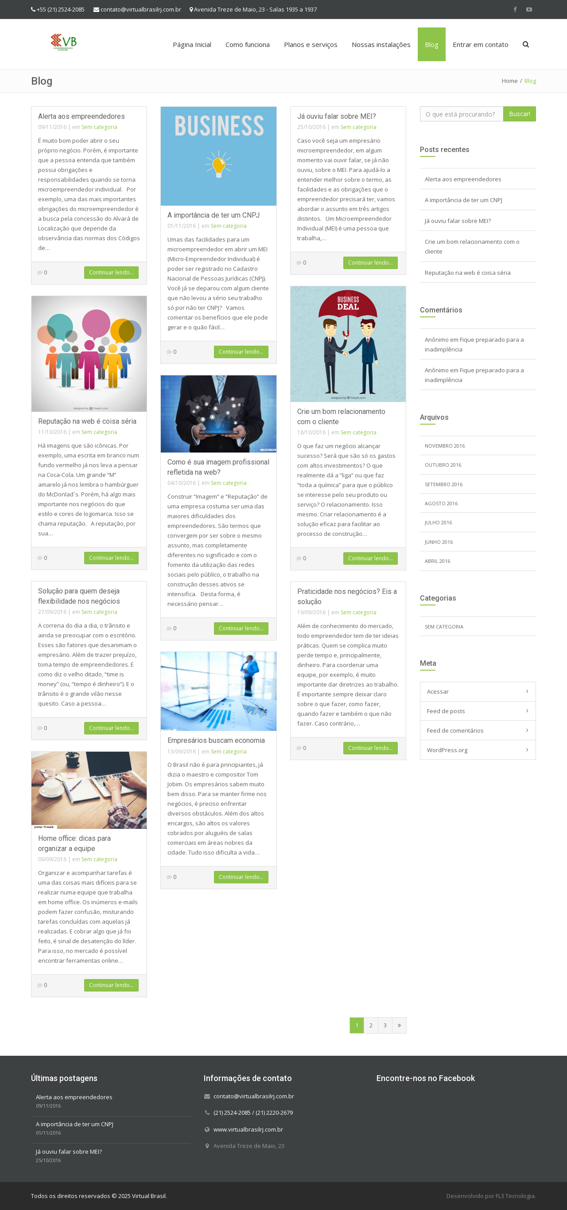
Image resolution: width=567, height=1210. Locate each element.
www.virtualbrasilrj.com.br (248, 1129)
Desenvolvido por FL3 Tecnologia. (491, 1196)
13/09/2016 (181, 751)
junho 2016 (439, 542)
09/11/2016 (52, 127)
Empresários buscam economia (216, 740)
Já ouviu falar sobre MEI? (336, 116)
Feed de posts (446, 711)
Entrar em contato (481, 44)
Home (510, 81)
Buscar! (519, 113)
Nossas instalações (381, 44)
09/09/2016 (52, 859)
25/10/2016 (311, 127)
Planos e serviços (311, 44)
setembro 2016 (443, 484)
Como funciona (247, 44)
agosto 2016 (441, 503)
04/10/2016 (181, 483)
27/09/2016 (52, 612)
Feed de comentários (455, 730)
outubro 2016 (443, 464)
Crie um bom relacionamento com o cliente (472, 246)
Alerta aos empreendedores (81, 116)
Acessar (438, 691)
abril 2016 (437, 561)
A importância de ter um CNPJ (213, 215)
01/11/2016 (181, 226)
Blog (432, 44)
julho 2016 (438, 522)
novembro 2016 (445, 445)
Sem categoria (99, 127)
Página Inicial (192, 44)
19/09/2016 (311, 612)
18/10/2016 (311, 432)
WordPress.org (447, 750)
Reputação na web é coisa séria (87, 421)
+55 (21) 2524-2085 (61, 9)
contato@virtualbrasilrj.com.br (141, 9)
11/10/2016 (52, 432)
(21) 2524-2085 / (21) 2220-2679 (253, 1112)
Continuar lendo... (111, 272)
